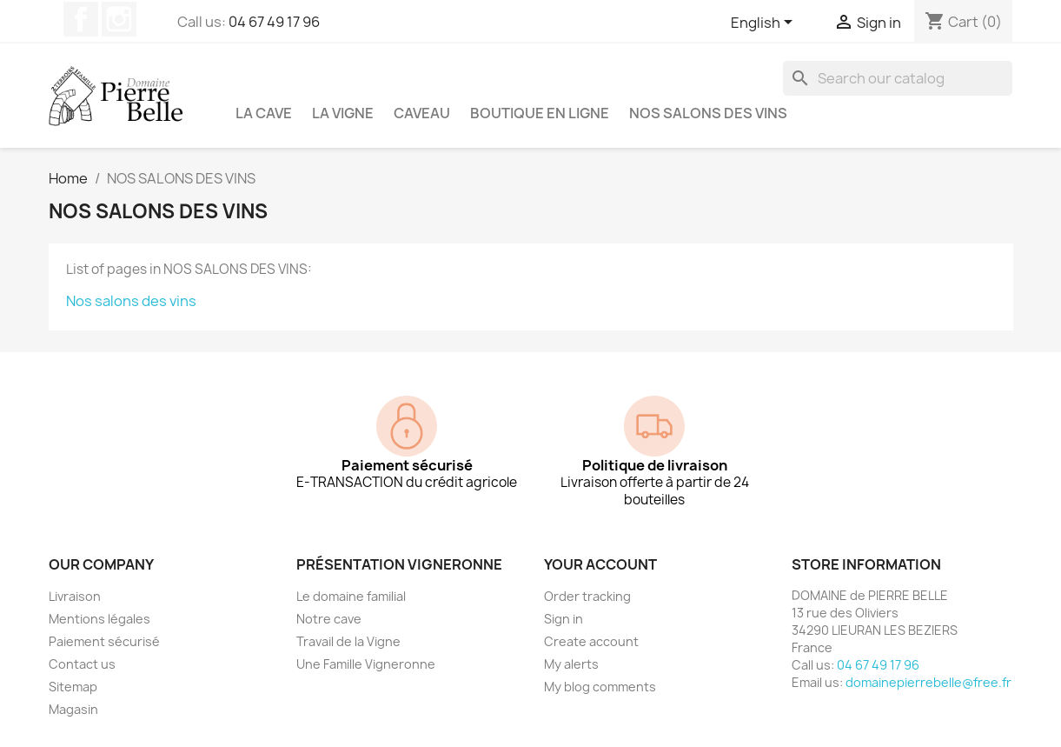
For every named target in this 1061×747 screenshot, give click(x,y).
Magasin (73, 709)
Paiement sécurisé (104, 641)
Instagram (119, 19)
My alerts (571, 664)
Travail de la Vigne (348, 641)
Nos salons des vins (131, 300)
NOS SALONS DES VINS (708, 113)
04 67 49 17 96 (274, 21)
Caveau (422, 113)
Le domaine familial (351, 596)
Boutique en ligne (539, 113)
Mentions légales (99, 618)
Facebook (80, 19)
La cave (263, 113)
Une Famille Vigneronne (365, 664)
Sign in (563, 618)
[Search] (897, 78)
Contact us (82, 664)
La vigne (343, 113)
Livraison (75, 596)
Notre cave (328, 618)
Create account (591, 641)
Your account (600, 564)
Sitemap (73, 686)
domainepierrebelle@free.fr (928, 682)
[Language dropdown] (765, 23)
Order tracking (587, 596)
